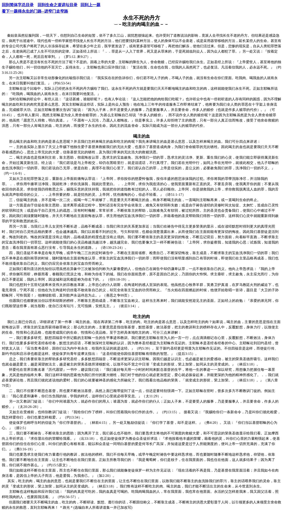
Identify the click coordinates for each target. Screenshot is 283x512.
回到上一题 (90, 5)
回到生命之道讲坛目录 (57, 5)
